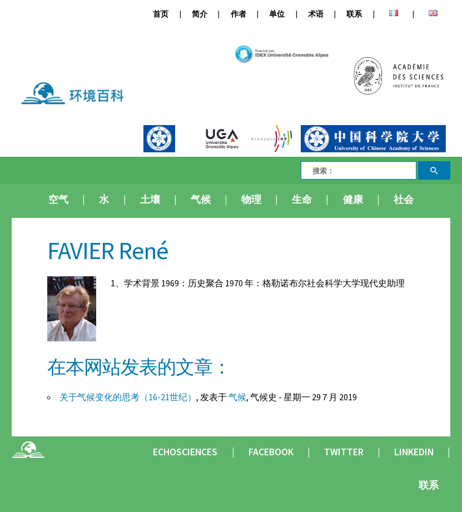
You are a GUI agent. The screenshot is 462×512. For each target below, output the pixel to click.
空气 (58, 199)
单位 (277, 14)
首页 (160, 14)
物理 (251, 199)
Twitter (344, 452)
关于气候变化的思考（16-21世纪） (127, 396)
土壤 (150, 199)
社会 (404, 199)
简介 (199, 14)
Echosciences (185, 452)
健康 (353, 199)
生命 (302, 199)
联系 (354, 14)
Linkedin (414, 452)
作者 (238, 14)
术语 (316, 14)
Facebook (271, 452)
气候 (201, 199)
